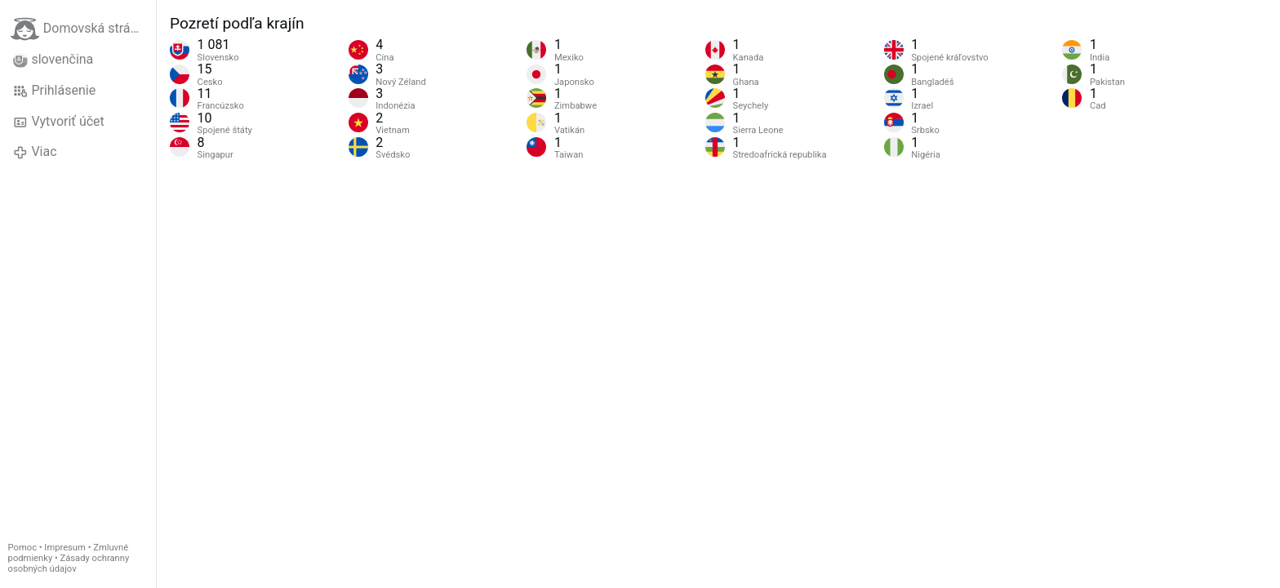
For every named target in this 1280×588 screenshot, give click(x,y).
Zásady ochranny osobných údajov (69, 563)
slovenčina (53, 59)
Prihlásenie (54, 90)
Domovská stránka (81, 29)
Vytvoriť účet (58, 122)
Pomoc (22, 547)
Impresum (65, 547)
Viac (35, 152)
